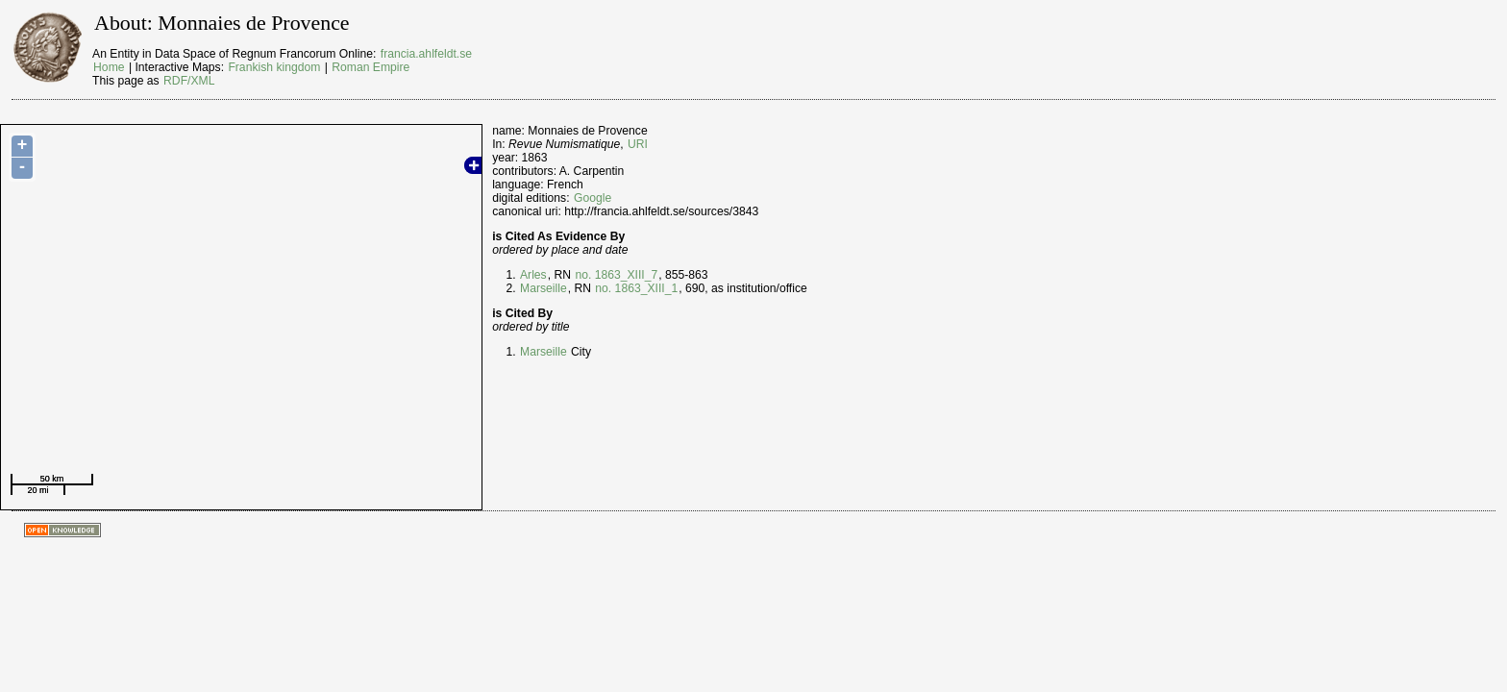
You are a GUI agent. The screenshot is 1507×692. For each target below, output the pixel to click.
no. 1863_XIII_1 (636, 288)
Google (592, 198)
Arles (533, 275)
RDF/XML (188, 80)
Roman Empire (370, 67)
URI (638, 144)
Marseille (543, 288)
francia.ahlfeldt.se (426, 54)
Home (108, 67)
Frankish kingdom (274, 67)
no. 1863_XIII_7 (616, 275)
